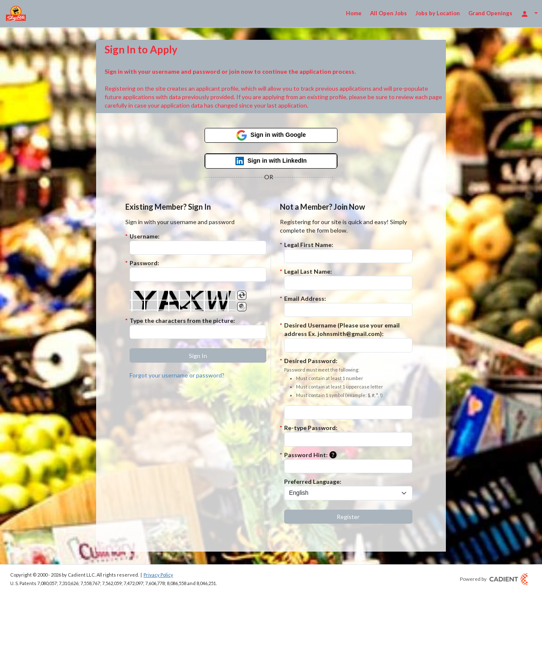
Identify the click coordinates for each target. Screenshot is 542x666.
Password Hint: (312, 455)
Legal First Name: (308, 244)
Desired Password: (333, 378)
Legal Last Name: (308, 271)
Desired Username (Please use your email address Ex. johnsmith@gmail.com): (342, 329)
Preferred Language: (312, 481)
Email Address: (305, 298)
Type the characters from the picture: (182, 320)
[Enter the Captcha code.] (198, 332)
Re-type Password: (310, 427)
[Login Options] (529, 13)
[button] (198, 355)
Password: (144, 262)
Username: (145, 236)
